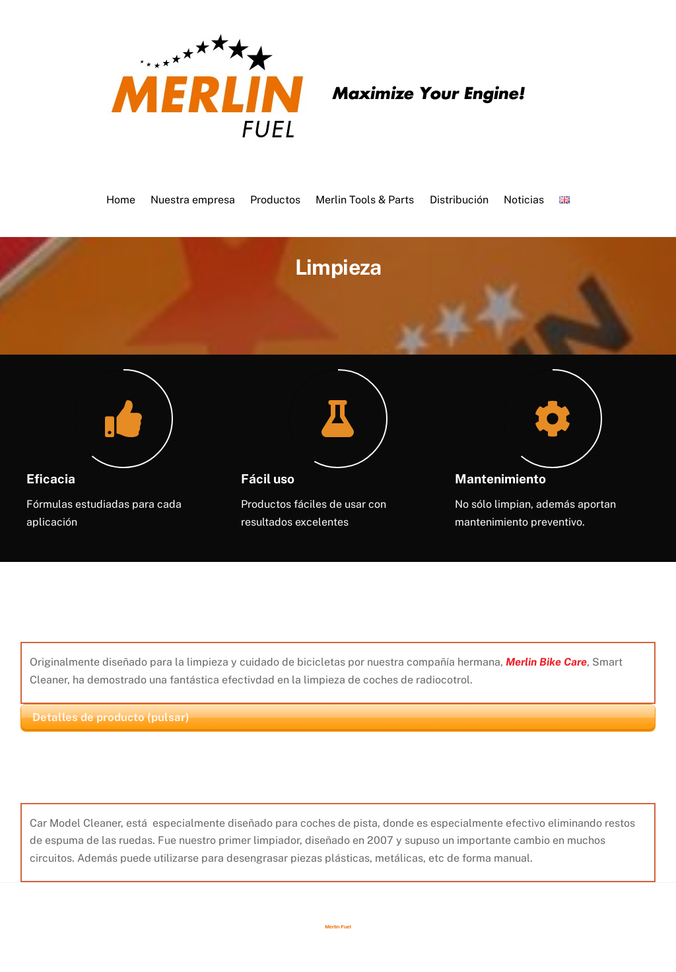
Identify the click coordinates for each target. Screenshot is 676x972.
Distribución (459, 199)
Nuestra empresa (193, 199)
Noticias (524, 199)
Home (120, 199)
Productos (275, 199)
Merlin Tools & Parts (365, 199)
